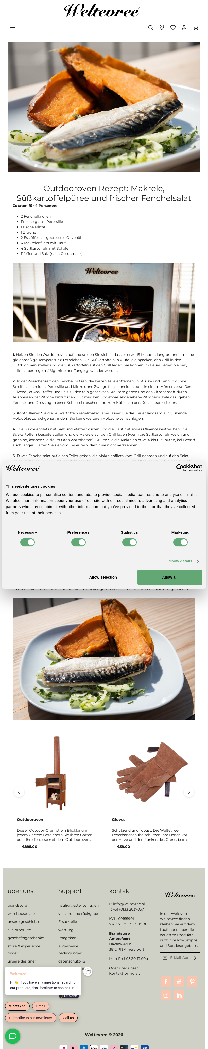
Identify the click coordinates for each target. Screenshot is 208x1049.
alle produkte (19, 920)
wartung (66, 920)
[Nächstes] (193, 777)
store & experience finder (24, 940)
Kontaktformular (124, 964)
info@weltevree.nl (129, 894)
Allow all (170, 577)
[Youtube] (179, 972)
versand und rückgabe (78, 904)
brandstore (17, 896)
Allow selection (103, 577)
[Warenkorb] (195, 10)
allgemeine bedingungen (70, 940)
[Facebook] (166, 972)
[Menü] (13, 10)
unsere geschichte (24, 912)
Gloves (118, 805)
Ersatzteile (67, 912)
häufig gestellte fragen (78, 896)
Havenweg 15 (120, 934)
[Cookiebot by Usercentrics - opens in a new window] (180, 468)
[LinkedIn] (179, 986)
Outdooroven (30, 805)
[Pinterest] (192, 972)
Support (70, 881)
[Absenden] (195, 948)
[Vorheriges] (13, 777)
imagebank (68, 928)
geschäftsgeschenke (26, 928)
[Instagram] (166, 986)
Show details (181, 561)
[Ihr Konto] (184, 10)
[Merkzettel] (173, 10)
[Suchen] (151, 10)
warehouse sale (21, 904)
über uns (20, 881)
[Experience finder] (162, 10)
